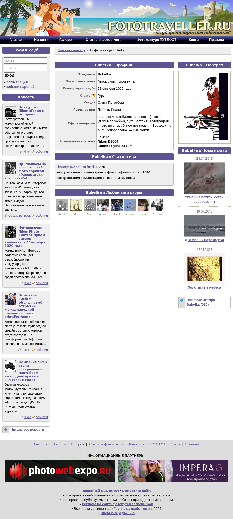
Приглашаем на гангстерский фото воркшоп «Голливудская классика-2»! (25, 171)
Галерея (77, 444)
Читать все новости (27, 429)
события (42, 151)
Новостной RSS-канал (100, 491)
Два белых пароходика (204, 240)
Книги (175, 444)
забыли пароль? (20, 87)
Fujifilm (26, 349)
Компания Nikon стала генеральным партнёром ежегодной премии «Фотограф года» (26, 371)
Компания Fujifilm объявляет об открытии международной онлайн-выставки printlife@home (23, 306)
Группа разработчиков (133, 508)
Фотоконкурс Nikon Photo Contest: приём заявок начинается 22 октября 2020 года (25, 236)
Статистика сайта (137, 491)
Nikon (27, 151)
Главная (40, 444)
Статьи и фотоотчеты (106, 444)
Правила (192, 444)
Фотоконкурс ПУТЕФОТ (147, 444)
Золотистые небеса (204, 287)
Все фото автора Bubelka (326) (200, 302)
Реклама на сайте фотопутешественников (117, 504)
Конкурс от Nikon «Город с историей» (31, 110)
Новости (59, 444)
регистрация (17, 82)
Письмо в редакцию (118, 513)
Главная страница (71, 50)
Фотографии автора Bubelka (77, 167)
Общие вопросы (19, 215)
